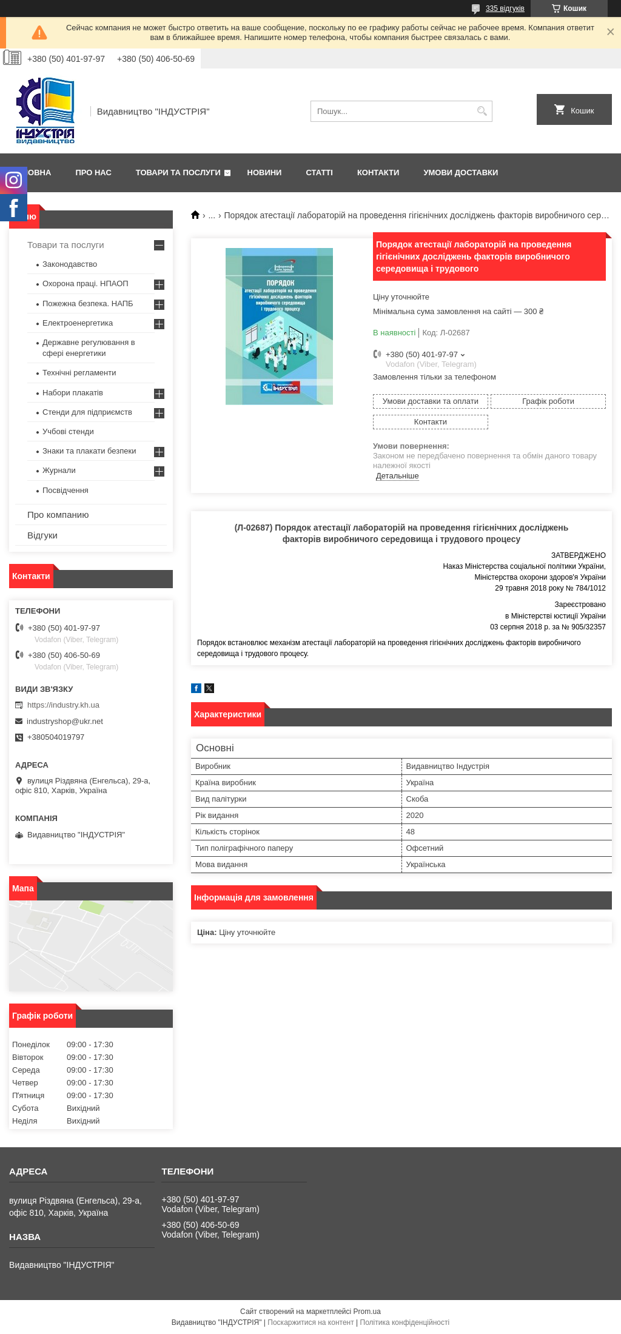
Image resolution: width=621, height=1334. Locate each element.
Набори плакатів (72, 392)
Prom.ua (367, 1311)
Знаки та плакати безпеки (89, 450)
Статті (319, 172)
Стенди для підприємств (87, 412)
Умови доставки (460, 172)
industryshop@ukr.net (65, 721)
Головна (31, 172)
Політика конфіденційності (405, 1322)
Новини (264, 172)
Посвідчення (65, 490)
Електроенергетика (77, 322)
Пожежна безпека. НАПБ (87, 303)
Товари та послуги (178, 172)
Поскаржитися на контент (310, 1322)
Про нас (93, 172)
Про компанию (58, 514)
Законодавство (69, 264)
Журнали (59, 470)
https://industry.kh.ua (63, 704)
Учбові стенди (68, 431)
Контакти (378, 172)
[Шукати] (481, 111)
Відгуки (42, 535)
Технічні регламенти (79, 372)
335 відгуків (505, 8)
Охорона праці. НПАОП (85, 283)
